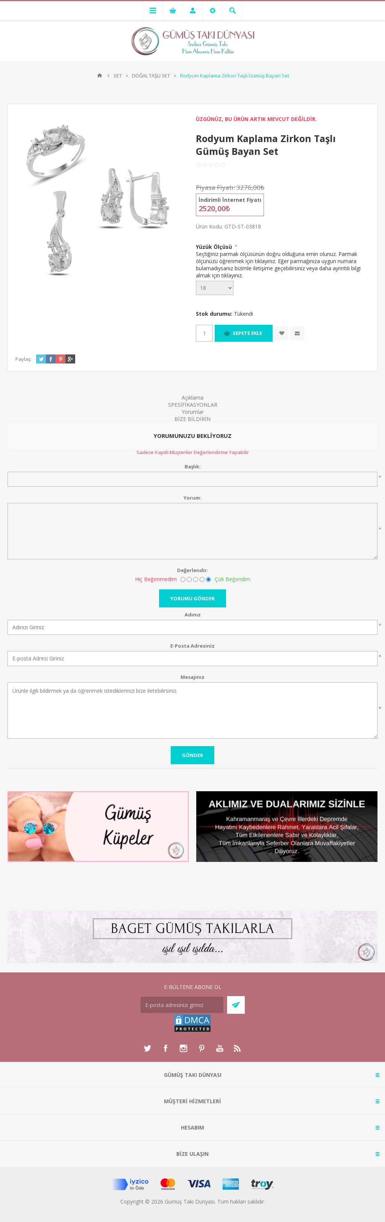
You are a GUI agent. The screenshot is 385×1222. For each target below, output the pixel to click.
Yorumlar (193, 411)
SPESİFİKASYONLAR (192, 404)
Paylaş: (23, 359)
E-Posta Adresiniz (192, 645)
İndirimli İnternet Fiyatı (230, 199)
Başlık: (193, 466)
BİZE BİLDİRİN (192, 418)
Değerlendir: (192, 570)
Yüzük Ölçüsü (214, 246)
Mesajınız (192, 677)
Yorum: (192, 497)
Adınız (193, 614)
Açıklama (192, 397)
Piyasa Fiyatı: (215, 187)
